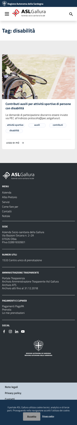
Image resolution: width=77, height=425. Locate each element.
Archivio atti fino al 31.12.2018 (20, 288)
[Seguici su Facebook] (4, 331)
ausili (37, 125)
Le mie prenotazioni (13, 313)
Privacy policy (13, 393)
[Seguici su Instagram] (10, 331)
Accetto (31, 416)
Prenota (6, 309)
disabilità (14, 130)
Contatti (10, 399)
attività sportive (15, 125)
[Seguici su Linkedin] (17, 331)
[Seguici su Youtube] (23, 331)
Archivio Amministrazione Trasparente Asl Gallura (30, 281)
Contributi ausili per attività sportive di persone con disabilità (38, 105)
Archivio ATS (9, 285)
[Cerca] (71, 14)
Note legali (11, 387)
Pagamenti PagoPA (13, 306)
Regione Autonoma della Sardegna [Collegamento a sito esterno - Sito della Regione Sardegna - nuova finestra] (25, 4)
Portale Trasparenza (13, 278)
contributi (58, 125)
